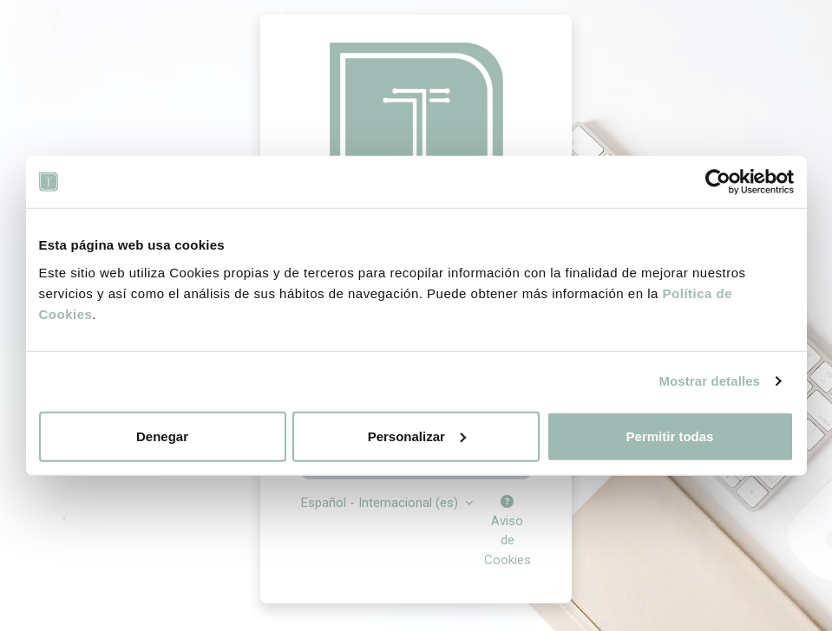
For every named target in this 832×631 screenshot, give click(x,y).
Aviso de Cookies (507, 532)
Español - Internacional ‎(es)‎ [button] (381, 503)
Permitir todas (670, 435)
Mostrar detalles (709, 381)
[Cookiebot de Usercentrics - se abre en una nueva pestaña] (718, 182)
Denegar (162, 435)
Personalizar (417, 435)
